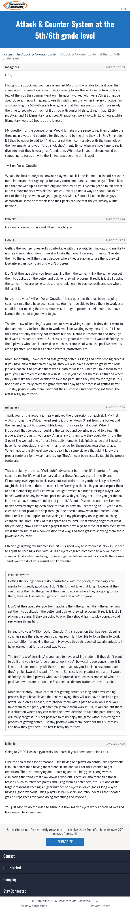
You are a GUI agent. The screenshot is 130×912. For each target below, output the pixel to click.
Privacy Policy (100, 906)
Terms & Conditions (33, 906)
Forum (7, 54)
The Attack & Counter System (36, 54)
